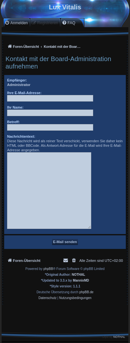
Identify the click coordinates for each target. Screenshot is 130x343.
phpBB (48, 269)
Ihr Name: (15, 107)
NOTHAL (78, 274)
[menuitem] (16, 22)
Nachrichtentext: (21, 136)
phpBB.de (86, 292)
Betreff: (13, 122)
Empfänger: (17, 80)
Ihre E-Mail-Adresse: (24, 93)
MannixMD (81, 280)
